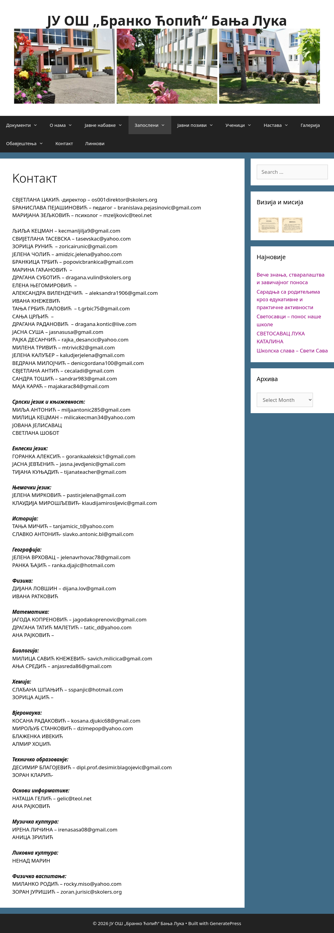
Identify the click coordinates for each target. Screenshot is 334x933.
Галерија (310, 125)
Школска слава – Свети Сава (292, 350)
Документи (25, 125)
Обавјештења (27, 143)
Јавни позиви (198, 125)
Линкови (94, 143)
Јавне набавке (107, 125)
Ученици (242, 125)
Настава (279, 125)
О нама (64, 125)
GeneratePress (225, 923)
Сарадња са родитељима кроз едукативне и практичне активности (288, 299)
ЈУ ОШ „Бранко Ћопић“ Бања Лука (167, 20)
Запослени (153, 125)
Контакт (64, 143)
